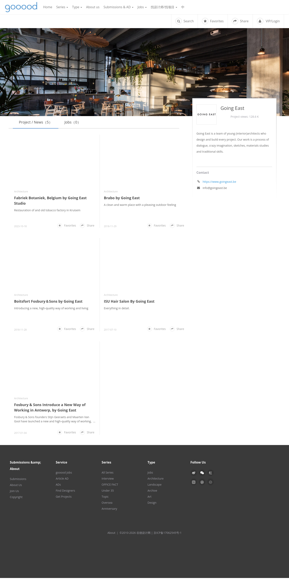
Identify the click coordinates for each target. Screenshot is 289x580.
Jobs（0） (72, 122)
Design (152, 504)
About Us (16, 487)
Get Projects (64, 498)
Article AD (62, 480)
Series (62, 7)
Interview (108, 480)
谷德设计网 (21, 7)
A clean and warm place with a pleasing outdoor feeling (140, 205)
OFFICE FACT (110, 486)
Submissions (18, 481)
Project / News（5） (35, 122)
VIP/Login (268, 21)
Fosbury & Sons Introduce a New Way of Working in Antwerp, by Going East (49, 409)
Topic (105, 498)
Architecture (21, 191)
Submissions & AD (118, 7)
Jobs (142, 7)
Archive (152, 492)
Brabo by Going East (122, 197)
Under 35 (108, 492)
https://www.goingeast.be (219, 182)
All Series (107, 474)
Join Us (14, 493)
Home (47, 7)
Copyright (16, 499)
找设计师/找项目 (164, 7)
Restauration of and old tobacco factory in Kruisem (47, 210)
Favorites (213, 21)
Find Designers (65, 492)
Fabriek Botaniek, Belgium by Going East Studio (50, 200)
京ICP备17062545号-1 (168, 535)
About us (93, 7)
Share (240, 21)
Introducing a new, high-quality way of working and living (51, 310)
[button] (202, 475)
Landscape (155, 486)
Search (184, 21)
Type (77, 7)
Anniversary (109, 511)
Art (150, 498)
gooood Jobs (64, 474)
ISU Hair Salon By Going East (129, 301)
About (111, 535)
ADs (58, 486)
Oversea (107, 504)
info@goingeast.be (215, 188)
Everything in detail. (117, 308)
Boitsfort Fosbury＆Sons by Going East (48, 303)
